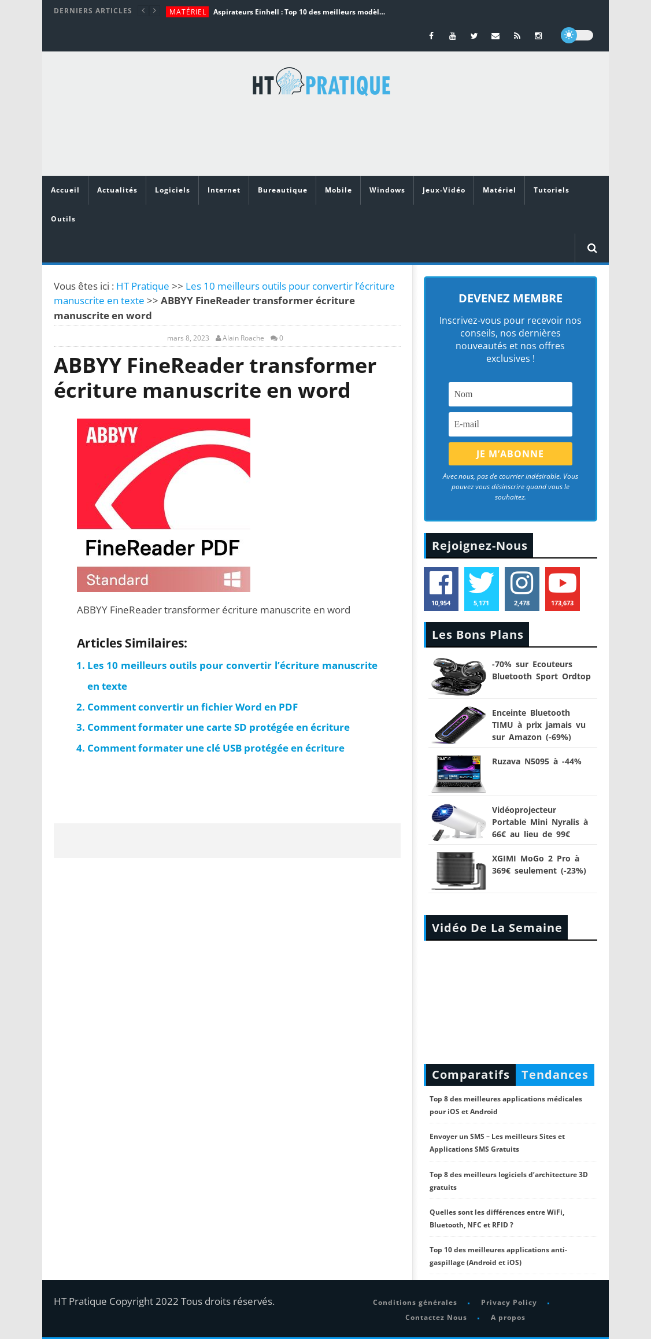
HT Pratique (142, 286)
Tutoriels (551, 190)
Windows (387, 190)
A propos (508, 1317)
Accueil (65, 190)
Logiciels (172, 190)
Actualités (117, 190)
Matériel (187, 12)
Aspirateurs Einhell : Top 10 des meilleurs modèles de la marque (300, 12)
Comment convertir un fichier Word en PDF (192, 706)
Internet (224, 190)
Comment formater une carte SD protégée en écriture (218, 727)
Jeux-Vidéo (444, 190)
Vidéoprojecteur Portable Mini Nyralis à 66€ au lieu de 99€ (540, 821)
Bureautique (283, 190)
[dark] (577, 35)
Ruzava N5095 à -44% (537, 761)
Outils (63, 219)
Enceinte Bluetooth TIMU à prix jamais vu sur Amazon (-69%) (539, 724)
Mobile (338, 190)
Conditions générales (415, 1302)
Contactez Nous (436, 1317)
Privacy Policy (509, 1302)
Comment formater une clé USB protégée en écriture (216, 747)
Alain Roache (243, 338)
